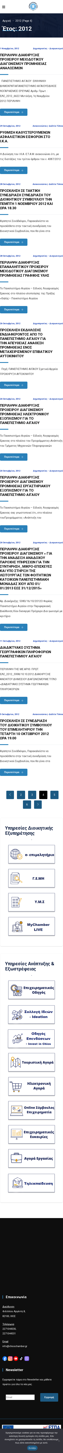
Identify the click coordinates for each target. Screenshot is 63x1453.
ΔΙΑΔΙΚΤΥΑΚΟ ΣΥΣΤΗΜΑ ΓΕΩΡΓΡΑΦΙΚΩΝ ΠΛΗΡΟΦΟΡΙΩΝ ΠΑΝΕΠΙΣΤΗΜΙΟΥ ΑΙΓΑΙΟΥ (25, 652)
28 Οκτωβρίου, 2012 (10, 184)
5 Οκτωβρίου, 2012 (9, 714)
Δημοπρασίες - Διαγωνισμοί (48, 48)
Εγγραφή (49, 1397)
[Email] (20, 1397)
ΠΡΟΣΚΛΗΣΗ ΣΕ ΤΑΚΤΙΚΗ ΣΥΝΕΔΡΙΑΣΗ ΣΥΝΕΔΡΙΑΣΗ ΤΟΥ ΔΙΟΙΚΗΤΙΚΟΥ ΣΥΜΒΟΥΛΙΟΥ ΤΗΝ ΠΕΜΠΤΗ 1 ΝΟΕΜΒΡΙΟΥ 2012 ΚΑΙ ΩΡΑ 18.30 (26, 199)
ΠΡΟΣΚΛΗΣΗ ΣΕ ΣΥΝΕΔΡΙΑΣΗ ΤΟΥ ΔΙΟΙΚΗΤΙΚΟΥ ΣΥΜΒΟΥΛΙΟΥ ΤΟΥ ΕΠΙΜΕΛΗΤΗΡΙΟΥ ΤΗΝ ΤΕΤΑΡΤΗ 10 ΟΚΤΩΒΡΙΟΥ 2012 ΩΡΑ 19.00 (26, 729)
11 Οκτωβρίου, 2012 (10, 641)
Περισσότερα (11, 112)
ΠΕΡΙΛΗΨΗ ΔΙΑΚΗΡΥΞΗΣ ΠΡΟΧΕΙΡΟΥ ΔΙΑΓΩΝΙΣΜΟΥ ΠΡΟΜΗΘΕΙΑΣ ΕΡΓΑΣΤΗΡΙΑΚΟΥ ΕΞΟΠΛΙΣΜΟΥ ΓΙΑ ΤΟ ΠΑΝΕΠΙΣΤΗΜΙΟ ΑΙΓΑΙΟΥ (25, 486)
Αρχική (6, 20)
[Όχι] (59, 1440)
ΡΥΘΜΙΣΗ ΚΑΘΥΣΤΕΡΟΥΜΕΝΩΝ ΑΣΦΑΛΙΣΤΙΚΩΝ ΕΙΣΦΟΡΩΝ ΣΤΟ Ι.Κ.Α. (25, 136)
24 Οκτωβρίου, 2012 (10, 399)
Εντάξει (32, 1448)
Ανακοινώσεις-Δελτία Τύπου (48, 126)
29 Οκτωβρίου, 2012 (10, 126)
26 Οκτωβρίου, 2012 (10, 323)
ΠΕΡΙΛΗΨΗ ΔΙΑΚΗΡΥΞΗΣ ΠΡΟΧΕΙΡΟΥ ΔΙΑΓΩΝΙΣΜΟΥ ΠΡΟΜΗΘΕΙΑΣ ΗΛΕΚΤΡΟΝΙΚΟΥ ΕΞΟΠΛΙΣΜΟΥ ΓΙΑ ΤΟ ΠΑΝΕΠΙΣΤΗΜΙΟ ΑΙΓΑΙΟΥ (24, 414)
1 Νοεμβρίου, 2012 (9, 48)
